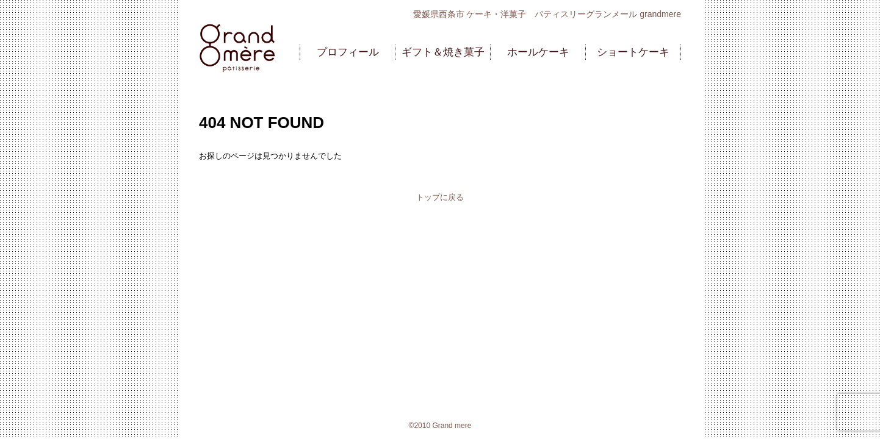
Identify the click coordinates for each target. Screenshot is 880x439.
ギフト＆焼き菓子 (443, 52)
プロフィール (348, 52)
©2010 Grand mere (440, 425)
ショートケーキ (633, 52)
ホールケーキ (538, 52)
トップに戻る (440, 197)
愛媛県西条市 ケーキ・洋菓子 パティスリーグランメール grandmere (547, 14)
